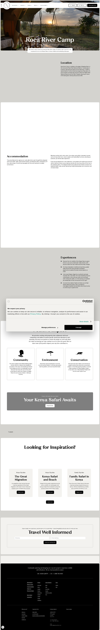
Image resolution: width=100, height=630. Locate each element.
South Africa (40, 592)
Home (37, 44)
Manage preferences (50, 327)
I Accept (78, 327)
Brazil (46, 585)
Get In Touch (29, 595)
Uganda (39, 596)
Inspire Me (29, 597)
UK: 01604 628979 (42, 573)
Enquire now (50, 405)
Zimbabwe (39, 600)
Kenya (50, 44)
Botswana (39, 585)
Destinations (42, 44)
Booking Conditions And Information (38, 615)
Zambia (39, 598)
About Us (29, 588)
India (56, 587)
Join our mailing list (50, 542)
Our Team (23, 617)
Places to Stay (30, 584)
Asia (57, 582)
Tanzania (39, 594)
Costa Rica (47, 589)
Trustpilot (10, 432)
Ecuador (46, 590)
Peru (46, 594)
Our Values (23, 613)
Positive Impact (30, 590)
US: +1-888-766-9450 (56, 573)
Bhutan (57, 585)
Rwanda (39, 590)
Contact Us (24, 619)
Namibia (39, 589)
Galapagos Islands (48, 592)
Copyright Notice (35, 613)
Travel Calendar (30, 586)
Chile (46, 587)
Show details (84, 321)
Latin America (48, 582)
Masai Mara (54, 44)
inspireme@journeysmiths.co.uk (55, 625)
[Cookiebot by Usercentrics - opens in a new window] (83, 301)
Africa (46, 44)
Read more (21, 492)
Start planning (92, 5)
